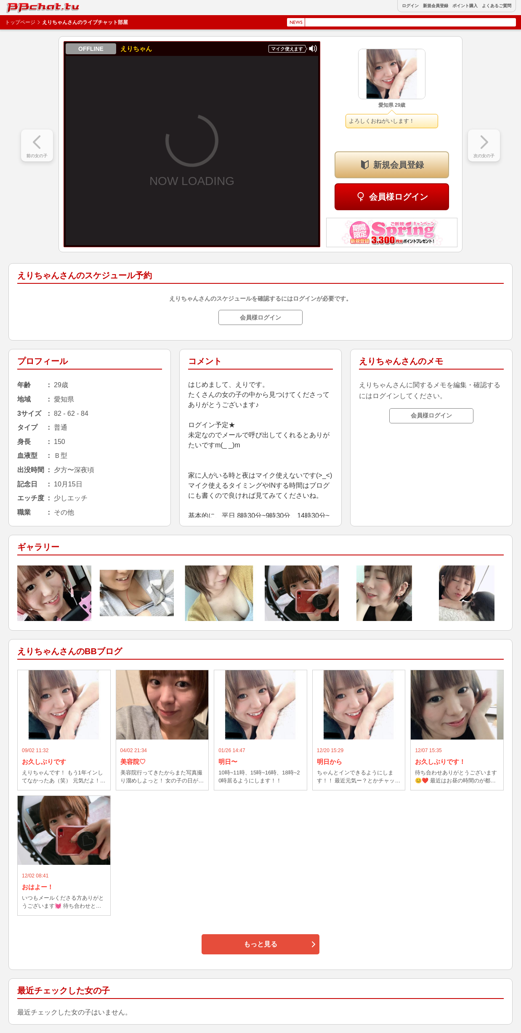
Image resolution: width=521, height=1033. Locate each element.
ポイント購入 (465, 6)
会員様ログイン (398, 196)
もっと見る (260, 944)
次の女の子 (483, 155)
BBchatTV (25, 5)
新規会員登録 (435, 6)
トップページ (20, 22)
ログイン (410, 6)
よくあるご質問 (496, 6)
